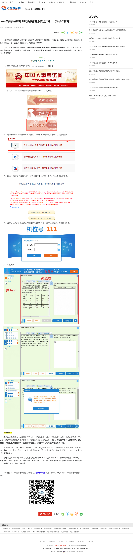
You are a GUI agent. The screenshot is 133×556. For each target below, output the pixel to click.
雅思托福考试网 (73, 528)
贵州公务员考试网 (114, 528)
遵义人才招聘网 (74, 532)
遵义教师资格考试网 (53, 532)
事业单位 (42, 2)
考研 (29, 2)
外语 (91, 2)
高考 (22, 2)
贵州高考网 (104, 528)
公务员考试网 (16, 528)
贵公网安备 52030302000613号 (73, 552)
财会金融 (83, 2)
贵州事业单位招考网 (60, 528)
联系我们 (81, 541)
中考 (18, 2)
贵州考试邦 (40, 473)
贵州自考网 (125, 528)
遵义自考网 (15, 532)
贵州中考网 (95, 528)
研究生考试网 (48, 528)
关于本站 (42, 541)
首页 (3, 2)
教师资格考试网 (84, 528)
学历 (33, 2)
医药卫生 (62, 2)
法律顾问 (71, 541)
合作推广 (61, 541)
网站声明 (52, 541)
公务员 (10, 2)
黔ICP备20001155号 (56, 551)
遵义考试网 (6, 532)
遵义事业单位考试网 (39, 532)
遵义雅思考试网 (25, 532)
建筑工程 (73, 2)
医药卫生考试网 (27, 528)
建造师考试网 (38, 528)
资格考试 (52, 2)
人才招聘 (90, 541)
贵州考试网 (6, 528)
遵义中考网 (64, 532)
